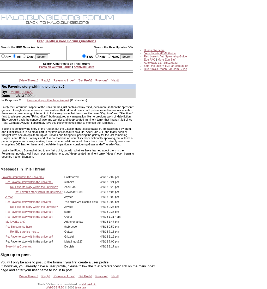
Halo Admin (89, 284)
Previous (101, 80)
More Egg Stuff (166, 59)
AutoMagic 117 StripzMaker (161, 62)
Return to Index (64, 80)
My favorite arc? (15, 221)
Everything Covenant (18, 246)
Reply (45, 80)
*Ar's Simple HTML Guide (160, 53)
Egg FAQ (149, 59)
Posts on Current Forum (55, 66)
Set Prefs (84, 80)
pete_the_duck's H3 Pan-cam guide (166, 65)
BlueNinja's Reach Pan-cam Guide (165, 68)
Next (115, 80)
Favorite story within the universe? (48, 100)
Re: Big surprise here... (19, 226)
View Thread (28, 80)
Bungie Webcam (154, 50)
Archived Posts (84, 66)
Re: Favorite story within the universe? (29, 182)
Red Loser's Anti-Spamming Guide (165, 56)
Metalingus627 (21, 92)
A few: (9, 196)
